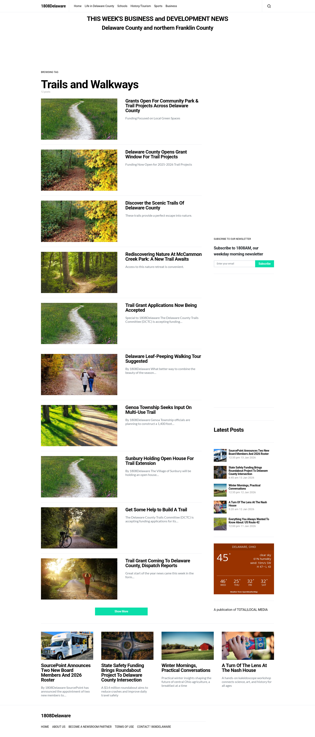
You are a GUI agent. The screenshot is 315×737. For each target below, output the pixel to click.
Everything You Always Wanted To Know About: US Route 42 (249, 521)
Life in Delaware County (99, 6)
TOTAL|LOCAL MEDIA (252, 610)
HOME (45, 726)
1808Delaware (53, 6)
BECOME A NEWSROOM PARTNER (90, 726)
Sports (158, 6)
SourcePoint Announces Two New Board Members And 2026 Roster (249, 452)
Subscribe (265, 263)
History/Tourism (141, 6)
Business (171, 6)
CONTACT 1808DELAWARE (154, 726)
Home (78, 6)
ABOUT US (58, 726)
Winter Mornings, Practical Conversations (244, 487)
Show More (121, 611)
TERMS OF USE (124, 726)
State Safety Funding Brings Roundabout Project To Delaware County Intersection (248, 471)
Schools (122, 6)
